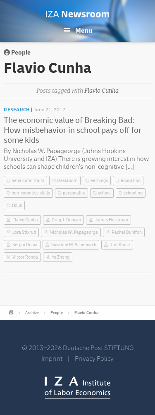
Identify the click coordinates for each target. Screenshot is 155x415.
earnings (99, 180)
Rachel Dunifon (127, 232)
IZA (77, 388)
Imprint (51, 359)
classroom (67, 180)
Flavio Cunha (25, 220)
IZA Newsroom (77, 14)
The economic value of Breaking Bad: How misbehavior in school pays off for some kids (73, 130)
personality (74, 193)
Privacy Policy (94, 359)
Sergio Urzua (25, 244)
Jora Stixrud (24, 232)
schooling (133, 193)
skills (17, 205)
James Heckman (111, 220)
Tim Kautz (120, 244)
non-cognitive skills (31, 193)
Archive (32, 312)
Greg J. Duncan (66, 220)
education (131, 180)
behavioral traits (28, 180)
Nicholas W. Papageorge (74, 232)
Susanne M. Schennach (73, 244)
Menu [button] (83, 30)
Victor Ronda (25, 257)
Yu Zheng (60, 257)
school (104, 193)
